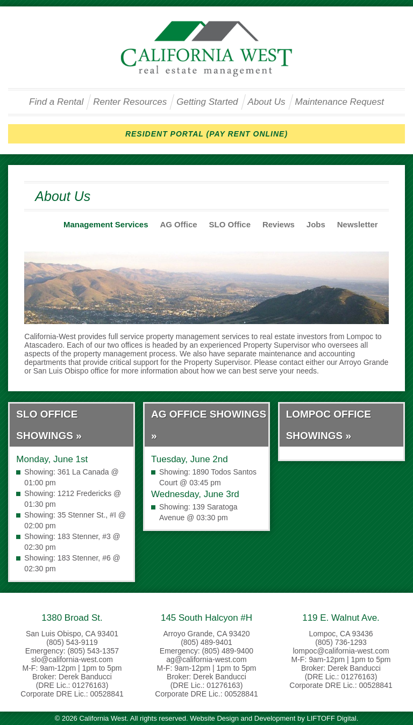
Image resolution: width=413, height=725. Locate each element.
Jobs (316, 224)
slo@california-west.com (72, 659)
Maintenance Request (339, 102)
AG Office (178, 224)
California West (206, 48)
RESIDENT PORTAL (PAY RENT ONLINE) (206, 134)
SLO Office (230, 224)
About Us (267, 102)
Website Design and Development (242, 718)
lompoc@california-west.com (341, 651)
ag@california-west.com (206, 659)
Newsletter (357, 224)
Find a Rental (56, 102)
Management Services (105, 224)
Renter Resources (130, 102)
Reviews (278, 224)
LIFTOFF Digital (331, 718)
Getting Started (207, 102)
